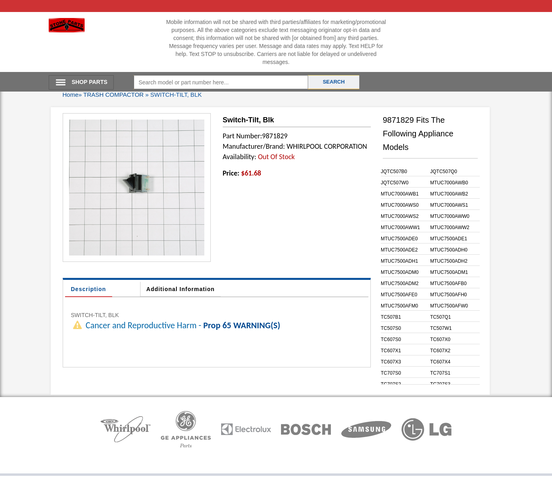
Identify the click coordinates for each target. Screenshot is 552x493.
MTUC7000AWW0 (449, 216)
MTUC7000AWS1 (449, 205)
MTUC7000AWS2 (400, 216)
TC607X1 (391, 350)
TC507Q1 (440, 317)
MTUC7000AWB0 (449, 183)
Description (88, 289)
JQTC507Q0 (443, 171)
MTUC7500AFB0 (448, 283)
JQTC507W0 (394, 183)
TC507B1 (391, 317)
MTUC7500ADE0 (399, 239)
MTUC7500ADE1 (448, 239)
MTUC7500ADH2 (448, 261)
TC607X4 (440, 362)
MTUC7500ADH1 (399, 261)
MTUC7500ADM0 (400, 272)
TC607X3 (391, 362)
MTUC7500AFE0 (399, 294)
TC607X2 (440, 350)
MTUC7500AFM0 (399, 306)
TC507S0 (391, 328)
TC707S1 (440, 373)
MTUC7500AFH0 (448, 294)
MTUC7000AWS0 (400, 205)
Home (71, 94)
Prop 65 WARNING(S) (241, 325)
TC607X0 (440, 339)
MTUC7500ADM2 (400, 283)
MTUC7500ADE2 (399, 250)
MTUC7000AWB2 (449, 194)
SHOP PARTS (89, 82)
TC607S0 (391, 339)
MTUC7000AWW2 (449, 227)
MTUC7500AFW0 (449, 306)
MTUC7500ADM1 (449, 272)
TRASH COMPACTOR (113, 94)
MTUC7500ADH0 (448, 250)
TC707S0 (391, 373)
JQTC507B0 (394, 171)
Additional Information (180, 289)
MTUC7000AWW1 (400, 227)
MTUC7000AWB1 (400, 194)
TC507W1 (441, 328)
